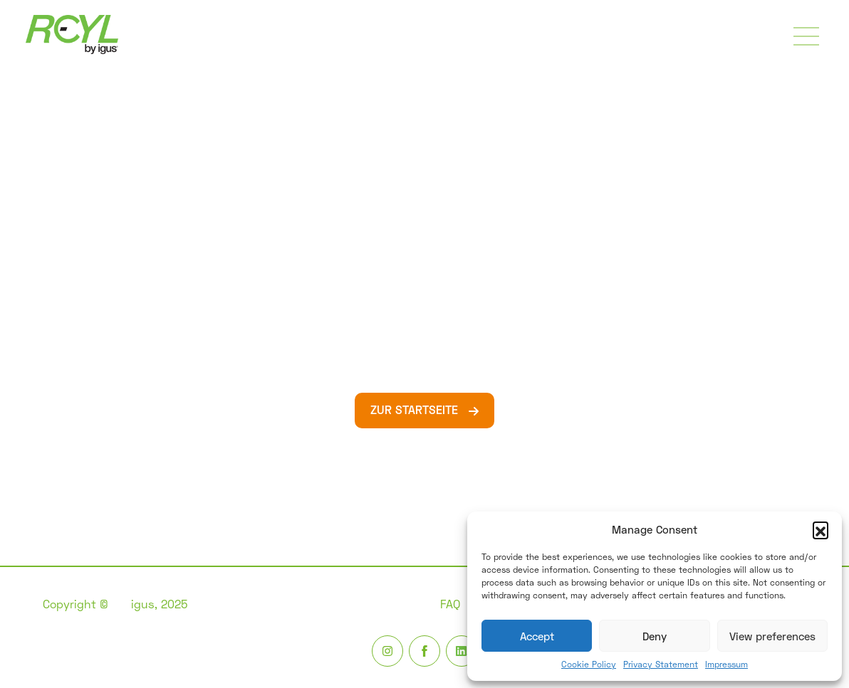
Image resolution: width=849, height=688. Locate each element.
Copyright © (75, 603)
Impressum (726, 664)
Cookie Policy (588, 664)
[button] (820, 529)
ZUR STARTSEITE (416, 409)
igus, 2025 (159, 603)
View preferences (772, 636)
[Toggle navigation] (806, 36)
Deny (654, 636)
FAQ (450, 603)
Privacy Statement (660, 664)
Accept (537, 636)
